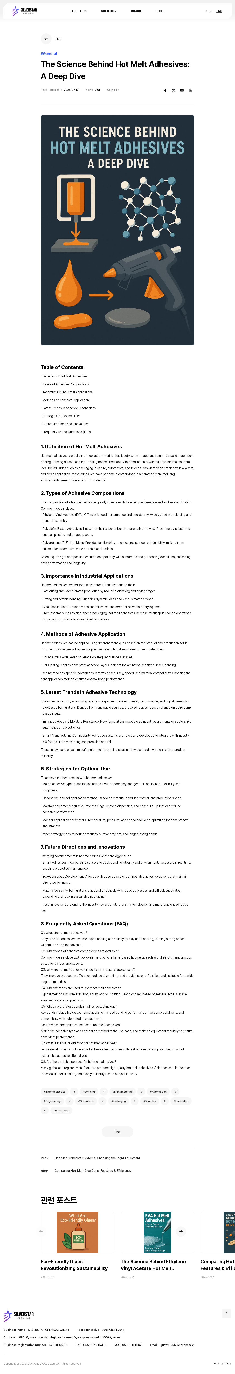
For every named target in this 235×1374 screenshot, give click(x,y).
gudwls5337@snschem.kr (177, 1346)
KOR (208, 12)
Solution (109, 12)
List (117, 1132)
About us (79, 12)
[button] (193, 1235)
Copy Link (114, 91)
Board (136, 12)
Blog (160, 12)
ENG (219, 12)
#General (50, 55)
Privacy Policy (222, 1364)
